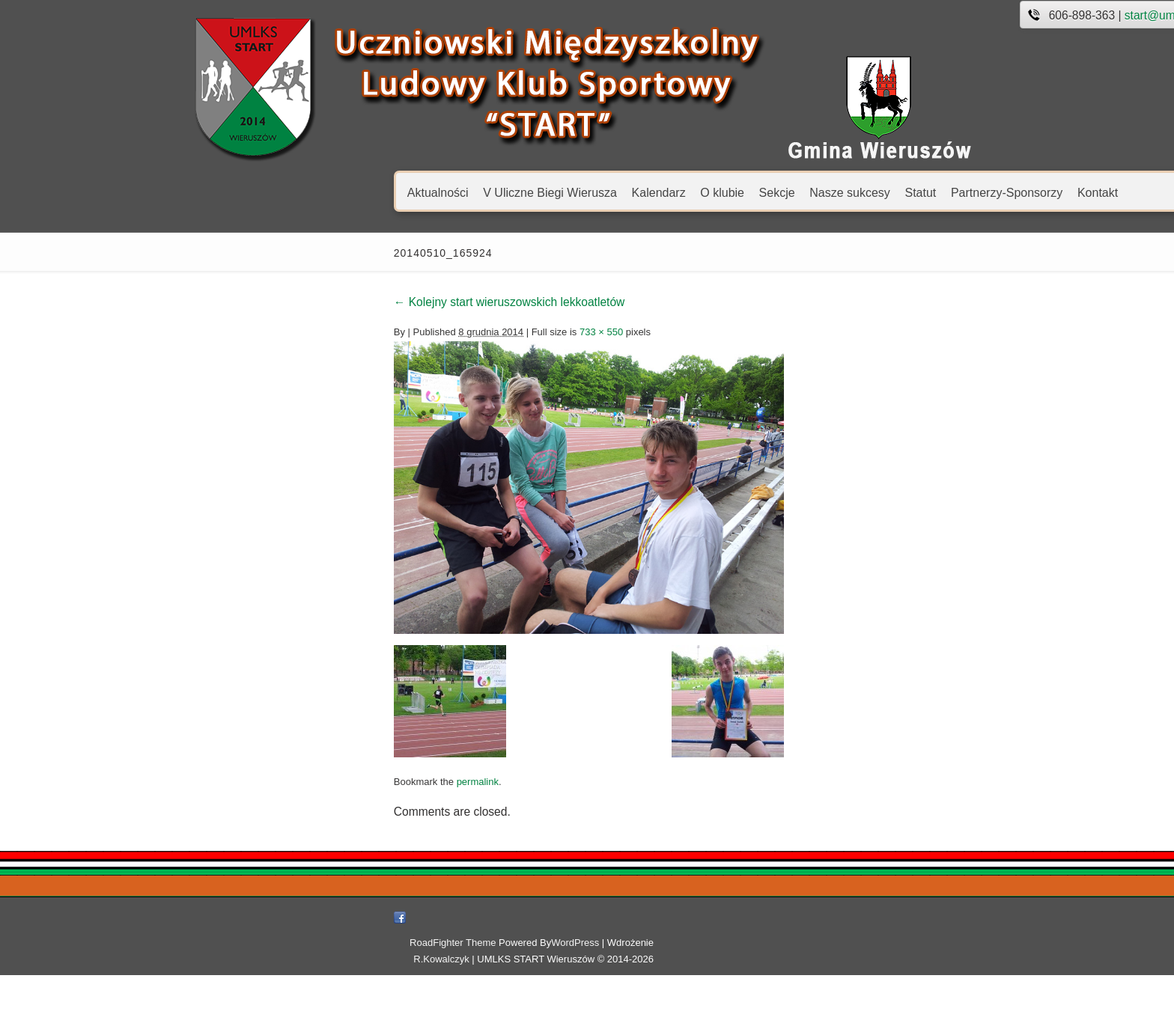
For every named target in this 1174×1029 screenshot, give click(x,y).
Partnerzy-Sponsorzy (786, 192)
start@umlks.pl (943, 15)
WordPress (672, 1013)
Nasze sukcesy (629, 192)
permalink (257, 900)
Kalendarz (438, 192)
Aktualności (218, 192)
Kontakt (877, 192)
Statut (700, 192)
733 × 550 (381, 332)
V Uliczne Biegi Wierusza (330, 192)
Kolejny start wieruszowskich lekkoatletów (289, 302)
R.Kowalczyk (781, 1013)
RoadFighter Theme (550, 1013)
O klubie (502, 192)
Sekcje (556, 192)
